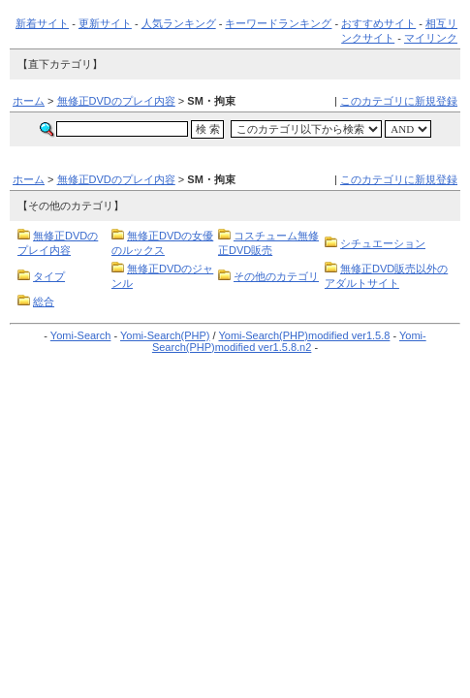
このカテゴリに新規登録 (398, 101)
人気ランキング (178, 23)
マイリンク (430, 38)
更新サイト (105, 23)
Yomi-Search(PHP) (165, 335)
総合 (43, 301)
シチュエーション (382, 243)
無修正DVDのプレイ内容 (116, 101)
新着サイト (42, 23)
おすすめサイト (378, 23)
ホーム (29, 101)
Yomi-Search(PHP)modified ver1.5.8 (304, 335)
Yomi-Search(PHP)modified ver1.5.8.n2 (289, 341)
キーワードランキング (278, 23)
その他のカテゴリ (276, 276)
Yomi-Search (80, 335)
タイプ (49, 276)
